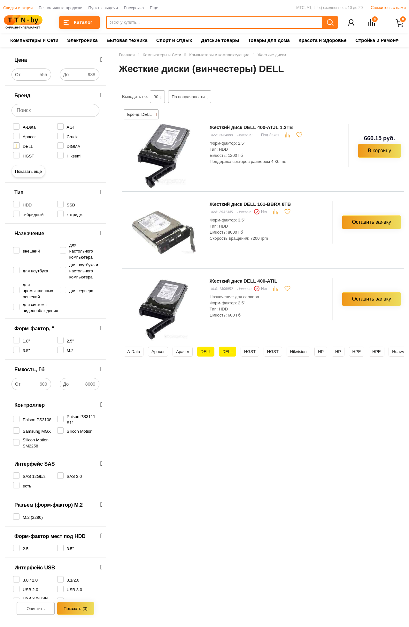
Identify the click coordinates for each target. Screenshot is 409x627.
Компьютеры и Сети (34, 41)
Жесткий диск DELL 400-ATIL (243, 281)
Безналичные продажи (60, 7)
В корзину (379, 151)
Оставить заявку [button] (371, 222)
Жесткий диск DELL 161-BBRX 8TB (250, 204)
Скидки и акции (18, 7)
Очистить (36, 609)
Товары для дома (269, 41)
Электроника (82, 41)
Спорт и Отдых (174, 41)
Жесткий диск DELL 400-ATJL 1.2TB (251, 128)
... (396, 39)
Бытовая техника (126, 41)
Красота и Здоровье (322, 41)
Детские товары (220, 41)
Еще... (156, 7)
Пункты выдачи (103, 7)
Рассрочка (134, 7)
